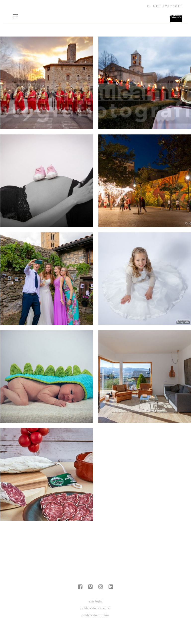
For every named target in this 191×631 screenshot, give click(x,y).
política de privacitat (95, 608)
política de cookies (95, 615)
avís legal (95, 601)
